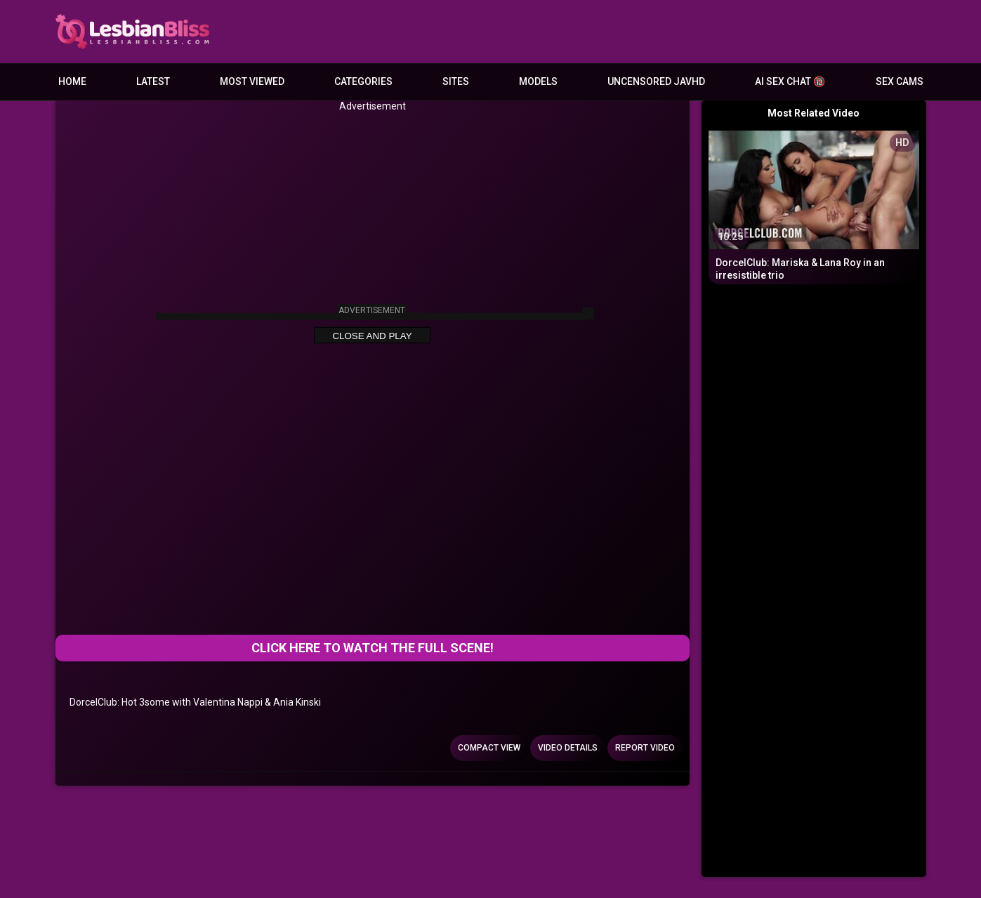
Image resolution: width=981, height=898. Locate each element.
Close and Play (372, 336)
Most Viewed (252, 81)
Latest (153, 81)
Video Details (568, 748)
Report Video (645, 748)
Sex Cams (899, 81)
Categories (363, 81)
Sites (455, 81)
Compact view (489, 748)
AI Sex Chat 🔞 (790, 81)
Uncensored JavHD (656, 81)
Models (538, 81)
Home (72, 81)
